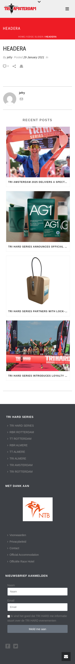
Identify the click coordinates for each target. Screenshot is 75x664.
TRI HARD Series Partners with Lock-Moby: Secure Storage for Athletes (39, 311)
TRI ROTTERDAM (20, 471)
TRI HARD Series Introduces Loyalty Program (39, 375)
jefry (9, 57)
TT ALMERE (16, 451)
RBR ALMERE (17, 445)
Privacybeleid (16, 541)
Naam (11, 585)
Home (21, 37)
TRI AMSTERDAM (20, 465)
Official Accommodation (23, 554)
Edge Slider (35, 37)
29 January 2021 (33, 57)
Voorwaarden (16, 535)
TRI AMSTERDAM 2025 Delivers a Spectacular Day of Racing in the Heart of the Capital (39, 182)
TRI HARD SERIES (20, 425)
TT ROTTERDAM (19, 438)
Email (10, 600)
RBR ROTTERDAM (20, 432)
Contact (13, 548)
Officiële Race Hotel (20, 561)
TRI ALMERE (16, 458)
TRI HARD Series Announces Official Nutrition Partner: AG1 (39, 246)
